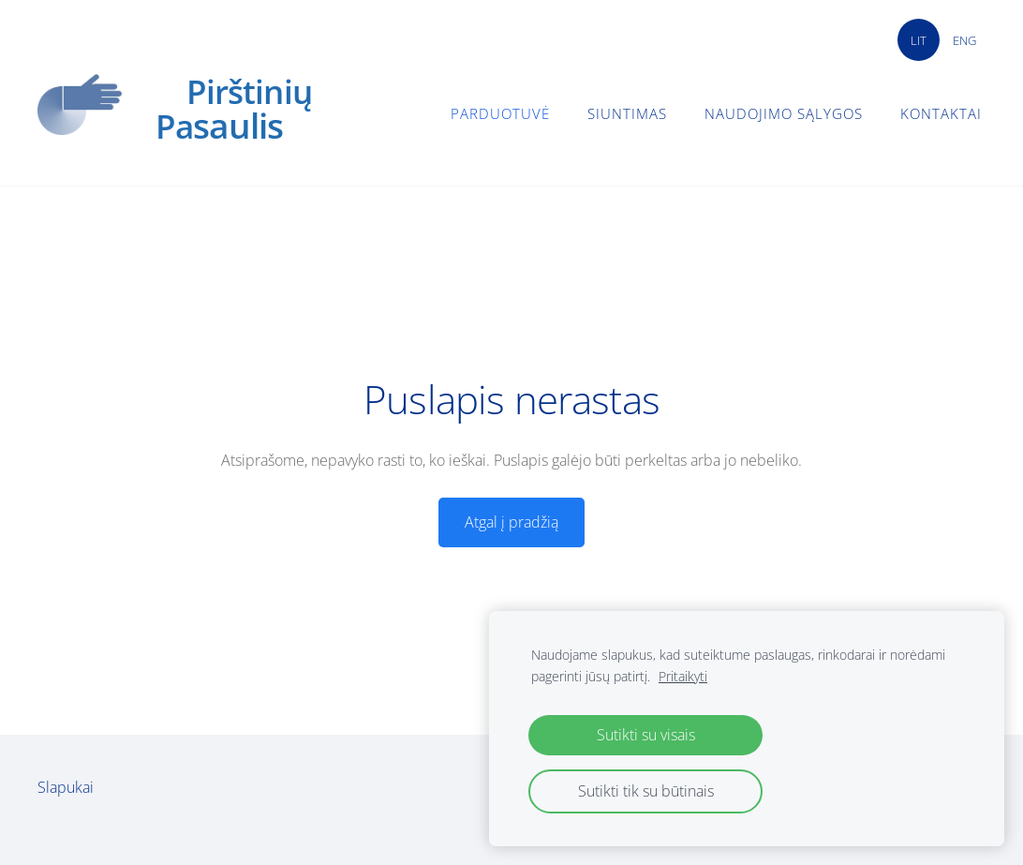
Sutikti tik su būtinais (646, 791)
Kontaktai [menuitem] (941, 113)
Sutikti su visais (646, 734)
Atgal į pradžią (511, 522)
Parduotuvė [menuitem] (500, 113)
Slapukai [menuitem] (65, 787)
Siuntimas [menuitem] (627, 113)
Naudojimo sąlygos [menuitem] (783, 113)
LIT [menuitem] (919, 40)
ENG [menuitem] (964, 40)
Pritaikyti (683, 676)
